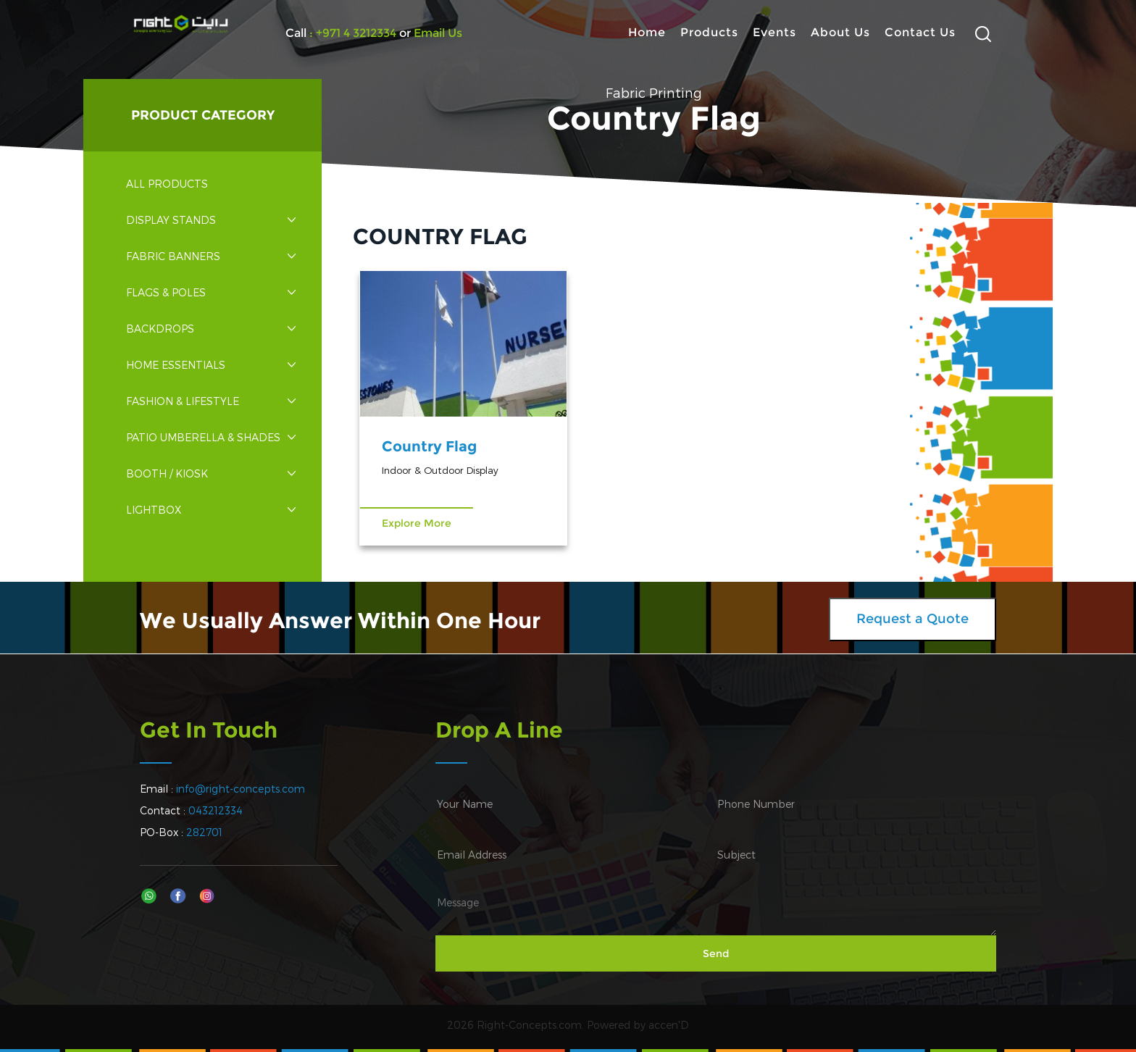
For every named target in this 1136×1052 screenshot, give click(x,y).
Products (709, 32)
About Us (840, 32)
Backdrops (211, 328)
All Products (167, 184)
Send (716, 953)
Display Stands (211, 220)
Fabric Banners (211, 256)
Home (647, 32)
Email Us (436, 33)
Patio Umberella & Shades (211, 437)
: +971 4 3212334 (352, 33)
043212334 (215, 810)
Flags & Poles (211, 292)
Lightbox (211, 510)
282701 (204, 832)
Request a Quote (912, 619)
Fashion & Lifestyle (211, 401)
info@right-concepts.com (240, 788)
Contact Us (920, 32)
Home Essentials (211, 365)
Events (774, 32)
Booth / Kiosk (211, 473)
